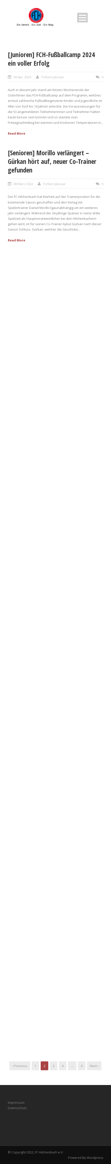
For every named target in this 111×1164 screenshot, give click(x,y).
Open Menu (82, 17)
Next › (94, 1066)
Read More (16, 133)
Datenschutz (17, 1108)
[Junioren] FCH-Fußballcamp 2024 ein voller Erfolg (51, 59)
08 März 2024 (23, 184)
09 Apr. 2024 (22, 77)
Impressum (16, 1102)
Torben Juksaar (52, 77)
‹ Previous (19, 1066)
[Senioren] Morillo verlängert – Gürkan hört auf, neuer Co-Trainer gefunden (52, 161)
